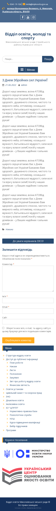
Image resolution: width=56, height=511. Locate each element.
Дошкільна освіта (15, 400)
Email (5, 306)
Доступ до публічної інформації (22, 359)
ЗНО (8, 396)
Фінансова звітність (20, 385)
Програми (11, 430)
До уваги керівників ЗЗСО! (28, 241)
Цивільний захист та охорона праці (24, 392)
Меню (27, 69)
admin (24, 85)
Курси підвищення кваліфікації (25, 422)
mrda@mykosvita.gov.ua (37, 4)
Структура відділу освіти (18, 355)
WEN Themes (38, 508)
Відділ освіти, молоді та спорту (28, 36)
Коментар (8, 264)
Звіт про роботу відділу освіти (25, 381)
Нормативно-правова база (23, 411)
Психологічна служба (20, 415)
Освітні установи (14, 389)
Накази (13, 366)
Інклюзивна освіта (15, 404)
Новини (9, 229)
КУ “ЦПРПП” (12, 407)
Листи (13, 370)
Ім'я (5, 296)
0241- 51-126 (15, 4)
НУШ (12, 418)
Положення (16, 373)
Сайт (4, 317)
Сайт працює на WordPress (20, 508)
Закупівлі (14, 377)
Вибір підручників (18, 426)
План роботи (16, 362)
